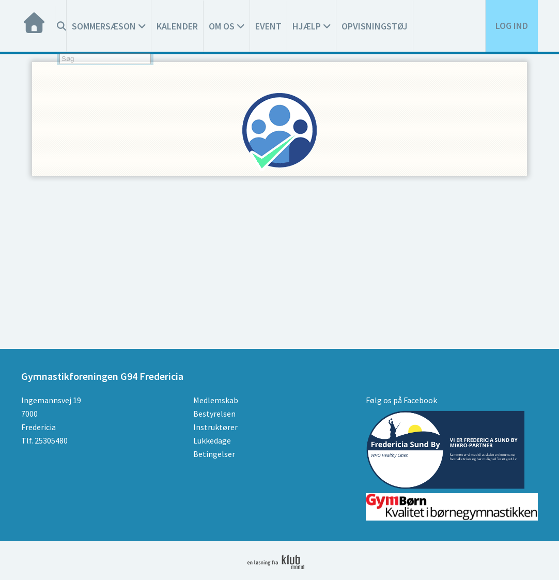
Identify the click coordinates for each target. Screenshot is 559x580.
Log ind (511, 26)
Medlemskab (215, 400)
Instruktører (215, 427)
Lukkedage (212, 440)
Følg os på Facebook (401, 400)
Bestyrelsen (214, 413)
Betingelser (214, 454)
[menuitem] (38, 17)
